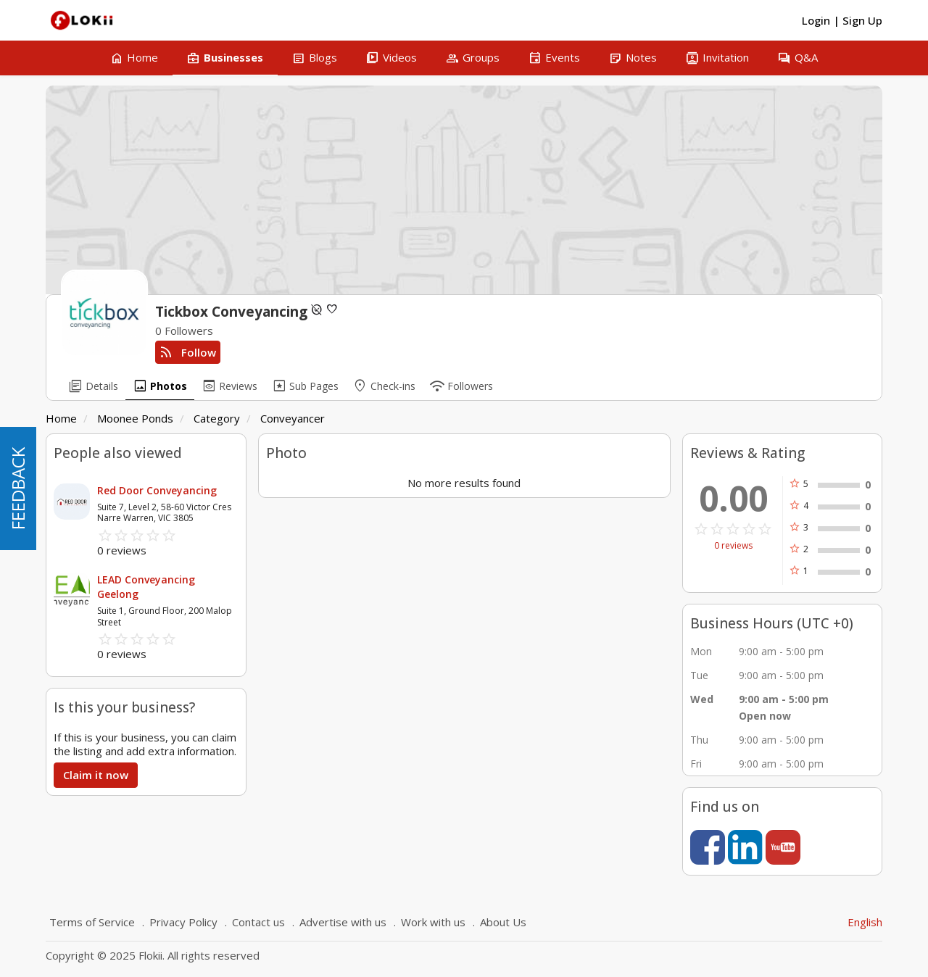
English (865, 922)
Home (61, 418)
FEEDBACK (18, 488)
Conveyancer (292, 418)
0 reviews (733, 546)
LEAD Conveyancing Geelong (146, 587)
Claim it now (95, 775)
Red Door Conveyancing (157, 490)
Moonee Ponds (135, 418)
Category (217, 418)
